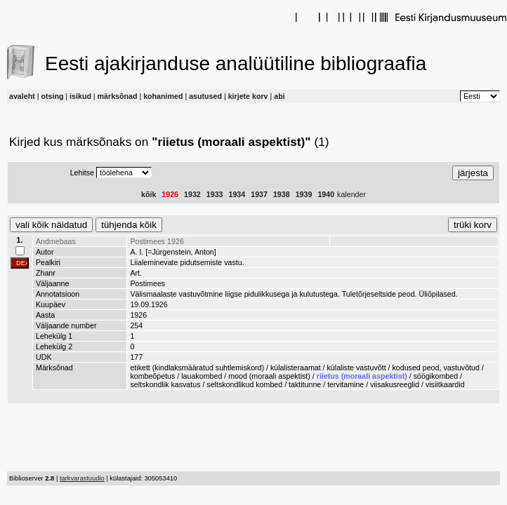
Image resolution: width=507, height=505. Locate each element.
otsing (52, 96)
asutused (205, 96)
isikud (80, 96)
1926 (170, 194)
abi (279, 96)
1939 (304, 194)
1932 (192, 194)
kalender (351, 194)
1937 (259, 194)
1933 (214, 194)
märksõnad (118, 96)
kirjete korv (248, 96)
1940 (325, 194)
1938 (281, 194)
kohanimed (163, 96)
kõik (148, 194)
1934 (237, 194)
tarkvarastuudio (82, 478)
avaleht (22, 96)
